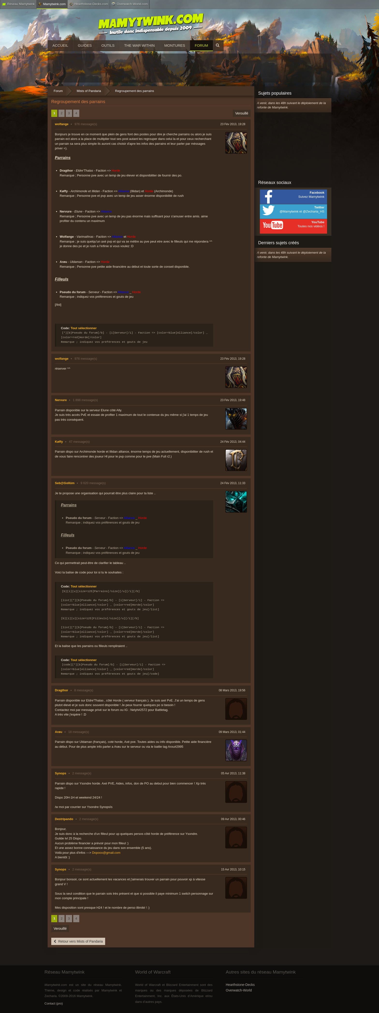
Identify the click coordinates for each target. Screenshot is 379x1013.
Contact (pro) (53, 1003)
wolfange (61, 124)
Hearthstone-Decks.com (88, 4)
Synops (60, 773)
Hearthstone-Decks (240, 985)
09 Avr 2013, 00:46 (233, 819)
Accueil (60, 45)
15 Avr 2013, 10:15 (233, 869)
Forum (201, 45)
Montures (174, 45)
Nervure (61, 400)
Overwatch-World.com (130, 4)
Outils (108, 45)
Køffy (59, 441)
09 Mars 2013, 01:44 (232, 732)
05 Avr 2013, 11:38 (233, 773)
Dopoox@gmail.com (106, 852)
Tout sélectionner (83, 328)
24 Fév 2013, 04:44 (232, 441)
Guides (85, 45)
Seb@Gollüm (64, 483)
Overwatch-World (239, 990)
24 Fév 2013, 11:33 (232, 483)
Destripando (64, 819)
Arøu (58, 732)
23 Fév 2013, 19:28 (232, 124)
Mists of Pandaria (89, 91)
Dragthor (61, 690)
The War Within (139, 45)
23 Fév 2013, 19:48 (232, 400)
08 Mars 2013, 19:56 (232, 690)
